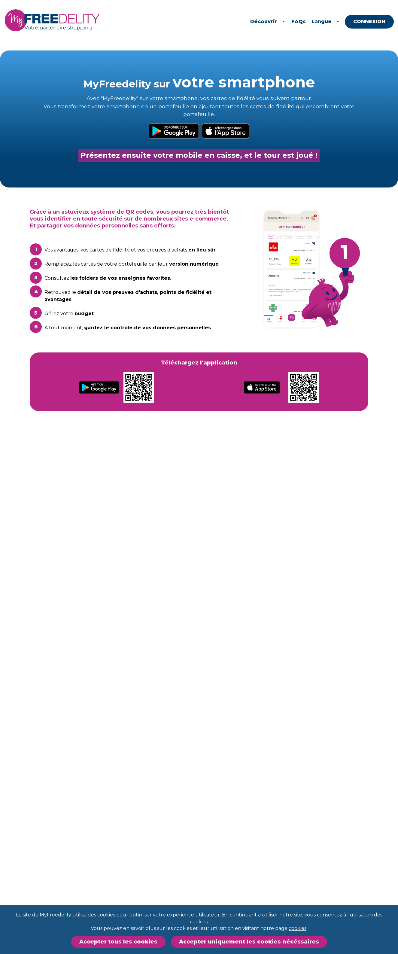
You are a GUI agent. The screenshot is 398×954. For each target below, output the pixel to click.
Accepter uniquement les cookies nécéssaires (249, 941)
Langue (348, 21)
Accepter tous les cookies (118, 941)
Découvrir (290, 21)
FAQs (321, 21)
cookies (297, 928)
